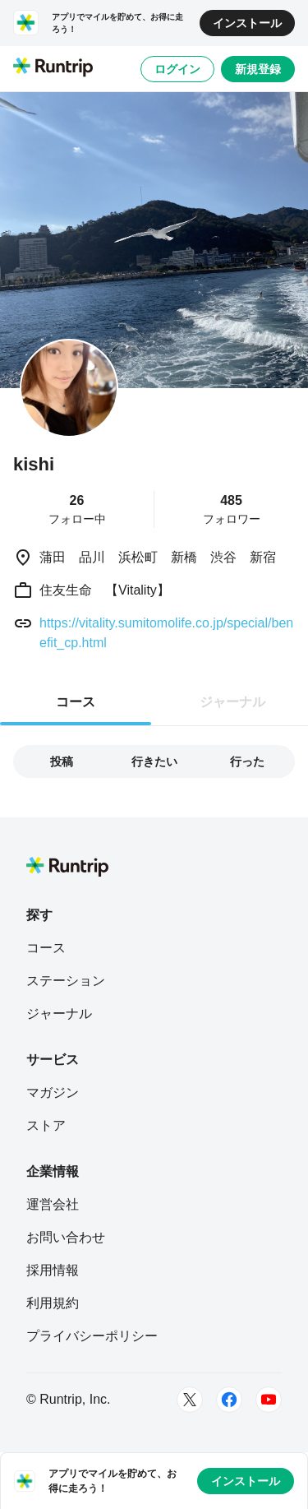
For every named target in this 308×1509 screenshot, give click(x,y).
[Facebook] (229, 1399)
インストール (247, 23)
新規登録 (258, 69)
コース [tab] (75, 702)
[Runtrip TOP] (53, 68)
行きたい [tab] (154, 761)
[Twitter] (190, 1399)
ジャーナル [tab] (232, 702)
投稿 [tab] (61, 761)
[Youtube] (268, 1399)
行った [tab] (247, 761)
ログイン (177, 69)
